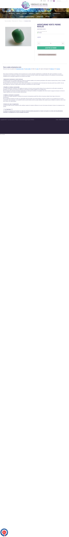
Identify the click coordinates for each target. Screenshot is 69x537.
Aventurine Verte (27, 21)
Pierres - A (21, 21)
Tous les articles (8, 21)
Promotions (40, 16)
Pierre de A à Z (15, 21)
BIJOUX (18, 13)
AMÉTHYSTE (11, 13)
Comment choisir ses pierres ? (27, 16)
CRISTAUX (24, 13)
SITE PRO (47, 16)
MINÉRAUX (31, 13)
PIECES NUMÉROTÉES (46, 13)
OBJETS (37, 13)
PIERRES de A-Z (56, 13)
